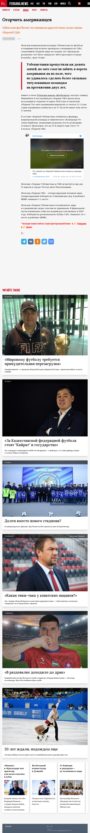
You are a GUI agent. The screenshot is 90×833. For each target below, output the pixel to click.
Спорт (19, 39)
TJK (44, 3)
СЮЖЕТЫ (44, 10)
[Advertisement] (54, 266)
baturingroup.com (62, 830)
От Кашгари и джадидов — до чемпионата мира (71, 768)
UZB (55, 3)
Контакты (8, 826)
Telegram (81, 223)
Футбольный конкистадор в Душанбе (39, 768)
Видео (26, 10)
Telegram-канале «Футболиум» (53, 95)
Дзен (28, 227)
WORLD (63, 3)
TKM (49, 3)
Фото (34, 10)
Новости (6, 10)
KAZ (32, 3)
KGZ (38, 3)
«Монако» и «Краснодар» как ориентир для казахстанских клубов (14, 771)
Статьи (16, 10)
